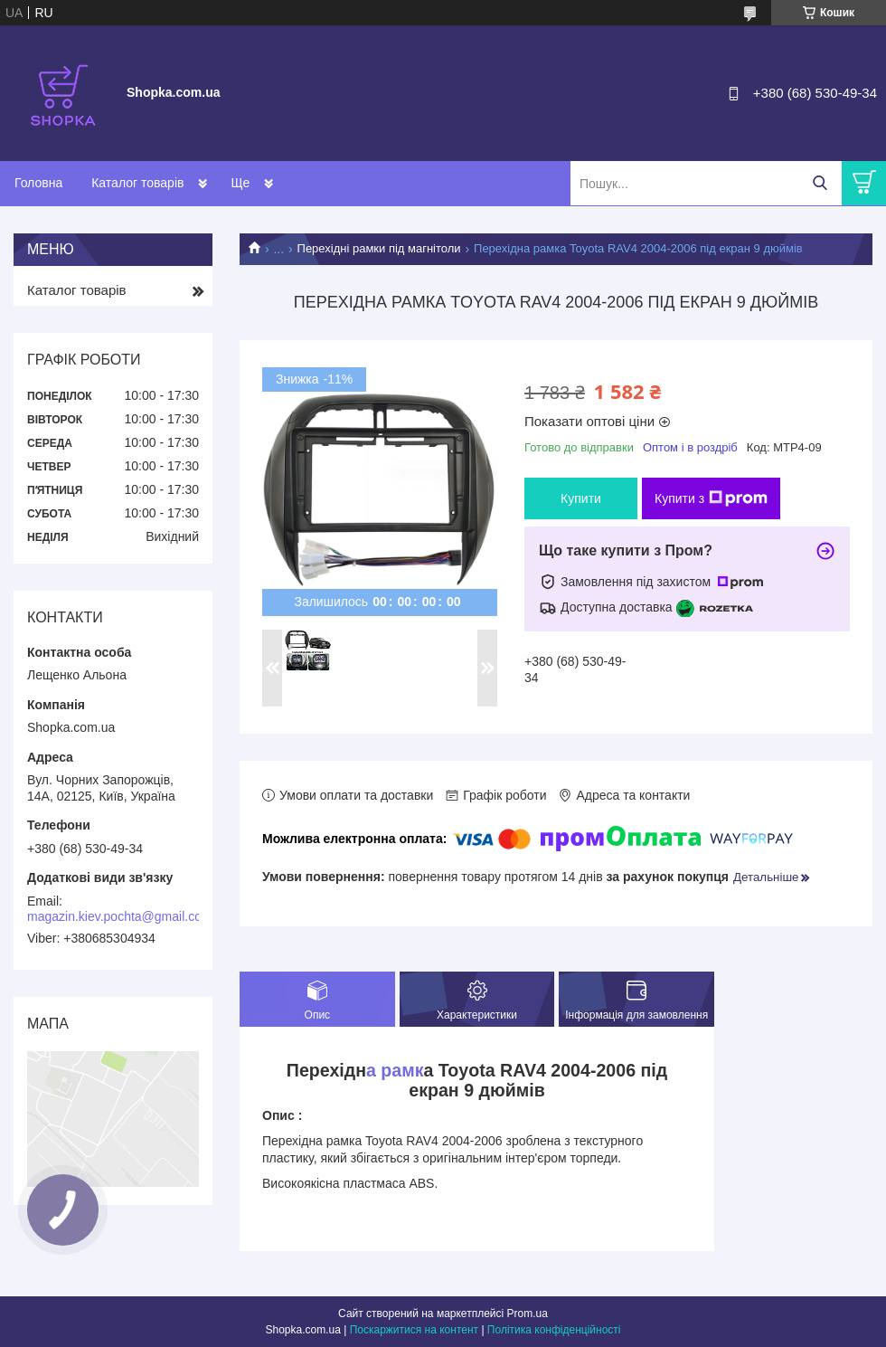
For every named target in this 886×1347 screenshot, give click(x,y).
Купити (581, 498)
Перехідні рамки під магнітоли (379, 248)
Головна (38, 182)
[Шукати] (819, 183)
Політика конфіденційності (554, 1329)
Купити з (711, 498)
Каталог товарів (137, 182)
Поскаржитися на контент (414, 1329)
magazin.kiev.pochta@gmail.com (119, 916)
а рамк (395, 1070)
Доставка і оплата (283, 182)
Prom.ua (527, 1313)
